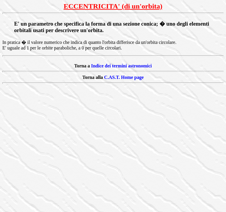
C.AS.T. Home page (124, 77)
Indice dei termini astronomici (121, 65)
